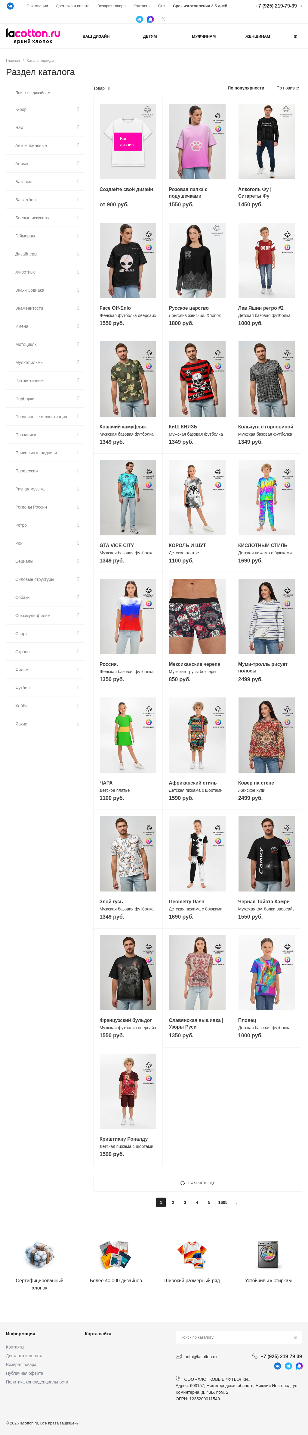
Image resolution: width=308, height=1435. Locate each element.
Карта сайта (98, 1333)
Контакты (142, 6)
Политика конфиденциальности (37, 1382)
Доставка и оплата (73, 6)
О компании (37, 6)
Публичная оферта (24, 1373)
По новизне (288, 88)
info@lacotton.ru (201, 1356)
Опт (161, 6)
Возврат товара (111, 6)
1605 (222, 1202)
